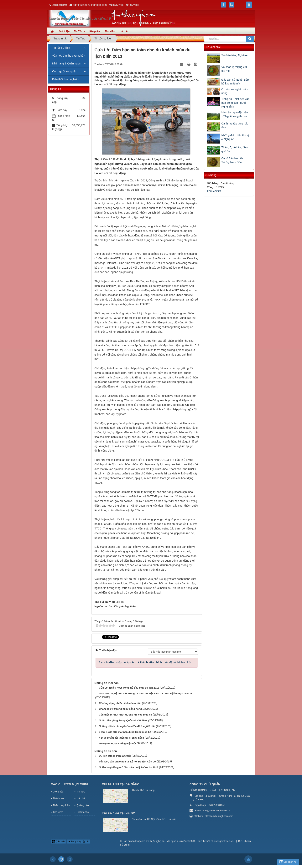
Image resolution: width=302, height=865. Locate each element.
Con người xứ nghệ (64, 71)
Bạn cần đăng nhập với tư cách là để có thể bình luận (145, 662)
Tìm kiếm (58, 812)
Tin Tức (80, 791)
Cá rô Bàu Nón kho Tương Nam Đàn (232, 160)
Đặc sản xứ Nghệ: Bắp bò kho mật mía (235, 81)
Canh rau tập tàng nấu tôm (234, 125)
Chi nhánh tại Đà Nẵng (121, 784)
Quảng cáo (82, 805)
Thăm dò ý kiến (61, 805)
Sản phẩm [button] (95, 31)
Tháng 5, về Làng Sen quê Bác (234, 149)
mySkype (118, 4)
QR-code (58, 841)
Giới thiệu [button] (64, 31)
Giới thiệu (58, 791)
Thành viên (59, 798)
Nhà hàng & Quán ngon (66, 63)
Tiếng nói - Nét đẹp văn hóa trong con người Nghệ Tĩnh (235, 102)
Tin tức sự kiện (61, 47)
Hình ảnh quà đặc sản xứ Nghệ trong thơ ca (234, 114)
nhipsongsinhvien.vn (222, 841)
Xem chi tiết (214, 191)
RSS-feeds (82, 812)
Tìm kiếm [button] (110, 31)
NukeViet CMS (187, 841)
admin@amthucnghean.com (90, 4)
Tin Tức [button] (79, 32)
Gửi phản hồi (288, 862)
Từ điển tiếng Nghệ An (234, 55)
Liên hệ (80, 798)
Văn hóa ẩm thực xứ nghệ (67, 55)
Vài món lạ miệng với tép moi (234, 68)
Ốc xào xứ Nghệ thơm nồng (234, 91)
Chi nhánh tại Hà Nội (119, 813)
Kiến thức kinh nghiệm (65, 79)
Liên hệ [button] (123, 31)
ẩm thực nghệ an (155, 841)
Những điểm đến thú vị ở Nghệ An (235, 137)
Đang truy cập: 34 (78, 841)
